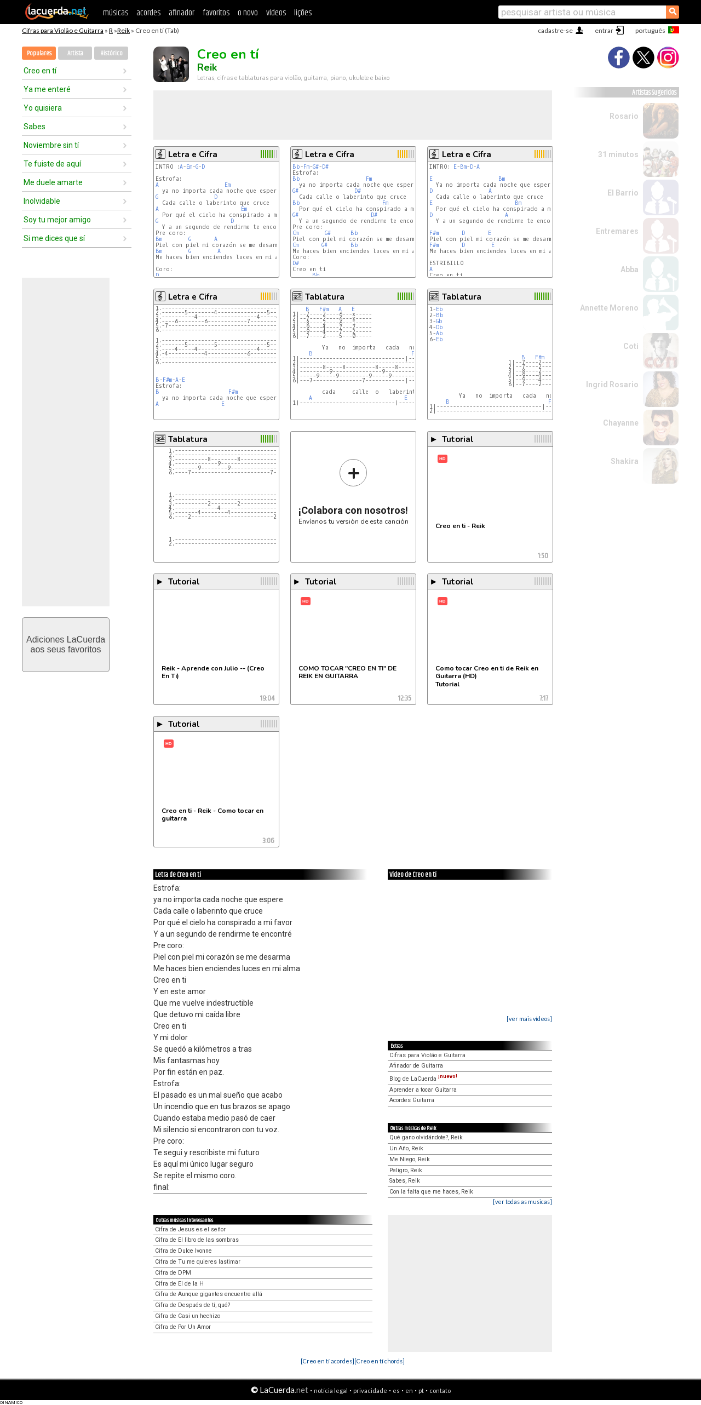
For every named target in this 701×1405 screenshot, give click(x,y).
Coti (631, 346)
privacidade (370, 1390)
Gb (439, 321)
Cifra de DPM (173, 1272)
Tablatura (324, 296)
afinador (181, 13)
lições (303, 13)
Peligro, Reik (405, 1170)
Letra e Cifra (192, 154)
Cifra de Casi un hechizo (187, 1316)
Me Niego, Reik (409, 1159)
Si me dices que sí (54, 238)
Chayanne (621, 422)
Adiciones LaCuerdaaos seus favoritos (65, 644)
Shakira (625, 461)
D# (325, 166)
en (409, 1390)
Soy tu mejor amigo (57, 219)
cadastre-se (555, 30)
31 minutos (618, 154)
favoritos (216, 13)
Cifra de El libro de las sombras (197, 1239)
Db (439, 327)
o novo (248, 13)
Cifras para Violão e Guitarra (63, 30)
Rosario (624, 116)
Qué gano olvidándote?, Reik (426, 1137)
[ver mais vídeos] (529, 1018)
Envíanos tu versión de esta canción (353, 491)
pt (421, 1390)
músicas (115, 13)
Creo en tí (40, 70)
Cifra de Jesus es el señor (190, 1229)
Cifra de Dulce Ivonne (183, 1250)
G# (316, 166)
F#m (434, 233)
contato (440, 1390)
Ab (439, 333)
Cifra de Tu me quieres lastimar (197, 1261)
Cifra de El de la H (179, 1283)
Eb (439, 309)
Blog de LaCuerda (423, 1078)
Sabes (34, 126)
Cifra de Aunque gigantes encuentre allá (208, 1294)
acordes (148, 13)
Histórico (111, 53)
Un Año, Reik (406, 1148)
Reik (123, 30)
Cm (295, 233)
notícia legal (331, 1390)
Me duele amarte (53, 182)
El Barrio (623, 192)
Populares (39, 53)
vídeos (276, 13)
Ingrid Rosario (612, 384)
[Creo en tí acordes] (327, 1360)
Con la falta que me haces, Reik (431, 1191)
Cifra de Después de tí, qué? (192, 1305)
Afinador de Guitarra (416, 1065)
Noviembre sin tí (51, 145)
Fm (306, 166)
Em (189, 166)
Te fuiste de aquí (52, 163)
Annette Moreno (609, 307)
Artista (75, 53)
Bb (296, 166)
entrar (604, 30)
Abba (629, 269)
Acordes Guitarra (411, 1100)
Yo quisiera (43, 108)
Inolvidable (42, 201)
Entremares (617, 231)
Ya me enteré (47, 89)
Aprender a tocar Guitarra (423, 1089)
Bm (159, 239)
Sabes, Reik (404, 1180)
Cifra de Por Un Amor (183, 1327)
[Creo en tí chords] (379, 1360)
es (396, 1390)
